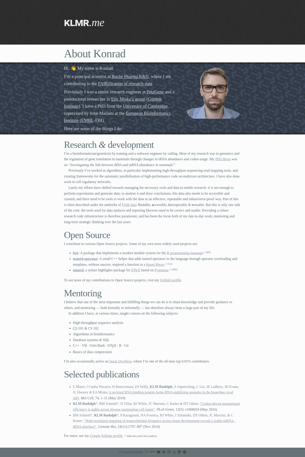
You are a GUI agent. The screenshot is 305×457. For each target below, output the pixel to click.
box (76, 253)
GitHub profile (170, 280)
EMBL (87, 120)
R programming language (185, 253)
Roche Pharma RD (130, 76)
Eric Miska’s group (128, 99)
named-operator (85, 259)
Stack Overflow (120, 361)
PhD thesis (223, 159)
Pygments (162, 270)
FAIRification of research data (125, 83)
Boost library (155, 264)
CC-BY (150, 452)
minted (78, 270)
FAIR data (129, 205)
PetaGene (155, 91)
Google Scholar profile (106, 436)
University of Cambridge (145, 106)
